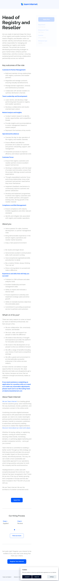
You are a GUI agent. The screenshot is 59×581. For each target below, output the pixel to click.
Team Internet (7, 577)
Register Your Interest (17, 561)
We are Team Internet (9, 401)
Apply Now (17, 500)
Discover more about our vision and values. (16, 428)
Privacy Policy (18, 577)
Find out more (16, 535)
